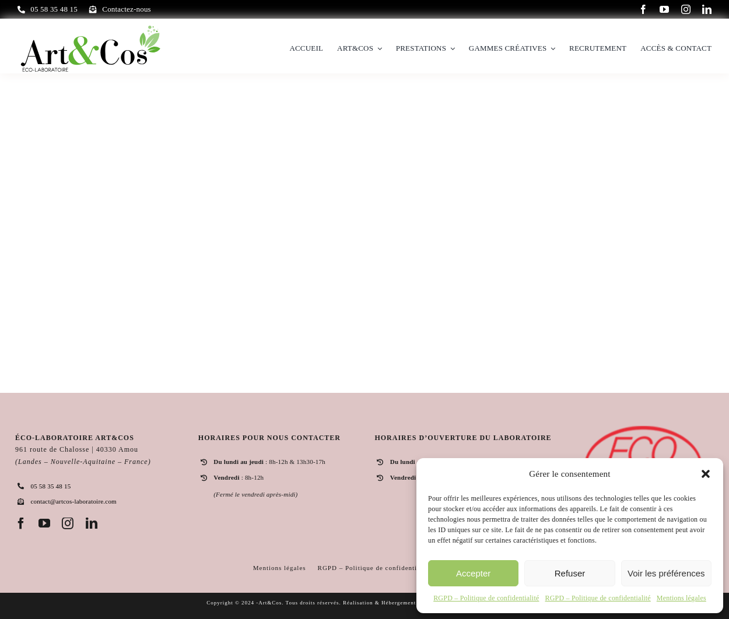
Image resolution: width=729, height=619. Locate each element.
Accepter (473, 573)
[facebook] (643, 9)
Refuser (570, 573)
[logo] (90, 28)
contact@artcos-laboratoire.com (73, 501)
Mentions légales (681, 598)
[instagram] (686, 9)
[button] (706, 474)
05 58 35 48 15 (50, 486)
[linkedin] (707, 9)
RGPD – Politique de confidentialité (486, 598)
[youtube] (664, 9)
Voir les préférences (666, 573)
